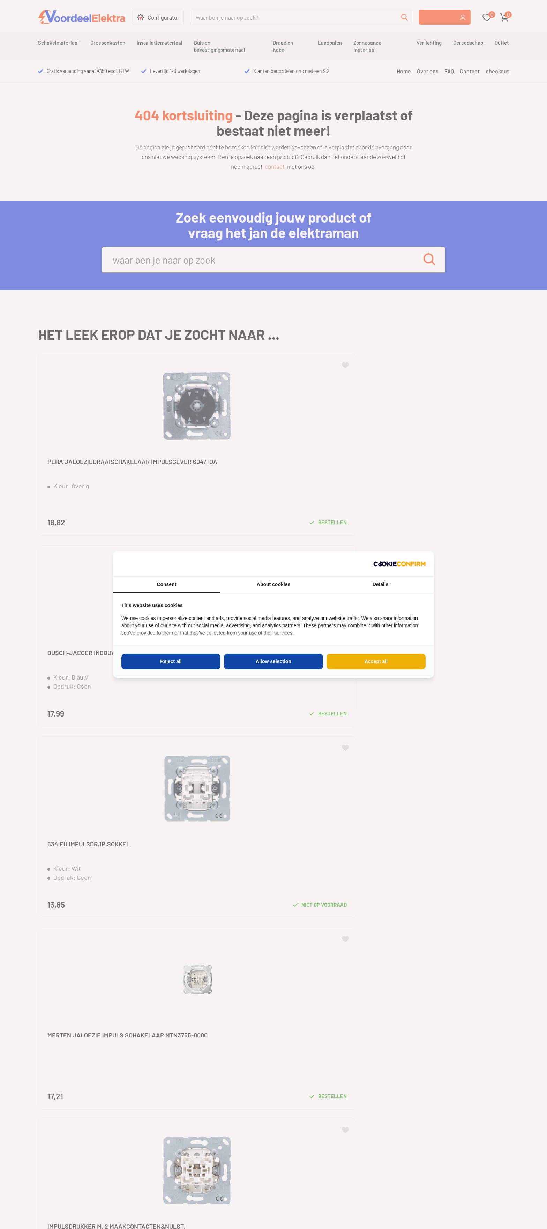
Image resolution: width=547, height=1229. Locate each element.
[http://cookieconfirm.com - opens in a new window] (399, 564)
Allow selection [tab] (273, 661)
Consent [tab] (166, 584)
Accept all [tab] (376, 661)
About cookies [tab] (273, 584)
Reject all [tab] (170, 661)
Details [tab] (381, 584)
